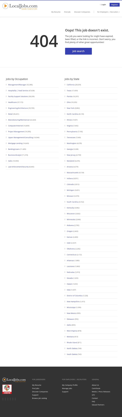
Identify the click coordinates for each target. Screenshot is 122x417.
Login (103, 4)
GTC (93, 395)
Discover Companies (82, 12)
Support (35, 395)
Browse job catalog (39, 398)
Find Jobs (35, 388)
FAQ (93, 401)
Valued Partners (98, 405)
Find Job (67, 12)
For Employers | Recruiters (107, 12)
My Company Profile (70, 385)
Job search (78, 51)
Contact (95, 398)
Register (114, 5)
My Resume (55, 12)
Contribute (96, 388)
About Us (95, 385)
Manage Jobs (67, 388)
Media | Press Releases (101, 392)
